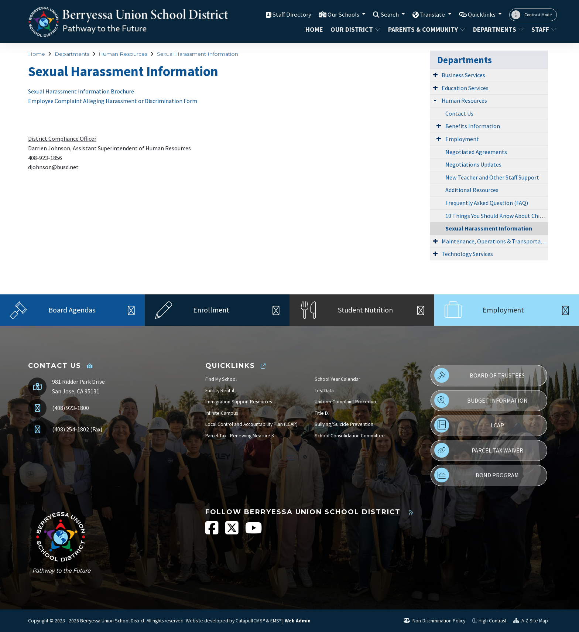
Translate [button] (432, 14)
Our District (354, 29)
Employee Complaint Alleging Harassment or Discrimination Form (112, 101)
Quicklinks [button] (482, 14)
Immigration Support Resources (238, 402)
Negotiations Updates (473, 164)
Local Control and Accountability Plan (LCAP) (251, 424)
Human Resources (123, 54)
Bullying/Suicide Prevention (344, 424)
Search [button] (390, 14)
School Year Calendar (337, 379)
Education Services (465, 88)
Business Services (463, 75)
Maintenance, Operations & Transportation (495, 241)
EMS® (275, 621)
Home (314, 29)
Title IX (322, 413)
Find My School (221, 379)
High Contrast (492, 621)
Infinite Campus (221, 413)
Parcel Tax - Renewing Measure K (239, 436)
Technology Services (467, 253)
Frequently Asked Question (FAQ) (486, 202)
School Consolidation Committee (350, 436)
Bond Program (476, 475)
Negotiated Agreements (476, 152)
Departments (497, 29)
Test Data (324, 390)
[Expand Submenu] (435, 75)
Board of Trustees (479, 375)
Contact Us (459, 113)
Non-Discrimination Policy (434, 621)
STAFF (542, 29)
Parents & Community (424, 29)
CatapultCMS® (250, 621)
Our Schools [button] (343, 14)
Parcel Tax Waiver (478, 450)
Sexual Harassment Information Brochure (81, 91)
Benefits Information (472, 126)
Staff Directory (291, 14)
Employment (462, 139)
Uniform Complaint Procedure (346, 402)
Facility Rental (219, 390)
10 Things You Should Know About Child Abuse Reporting (496, 215)
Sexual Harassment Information (197, 54)
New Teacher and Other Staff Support (492, 177)
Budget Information (480, 400)
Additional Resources (472, 190)
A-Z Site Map (530, 621)
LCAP (469, 425)
